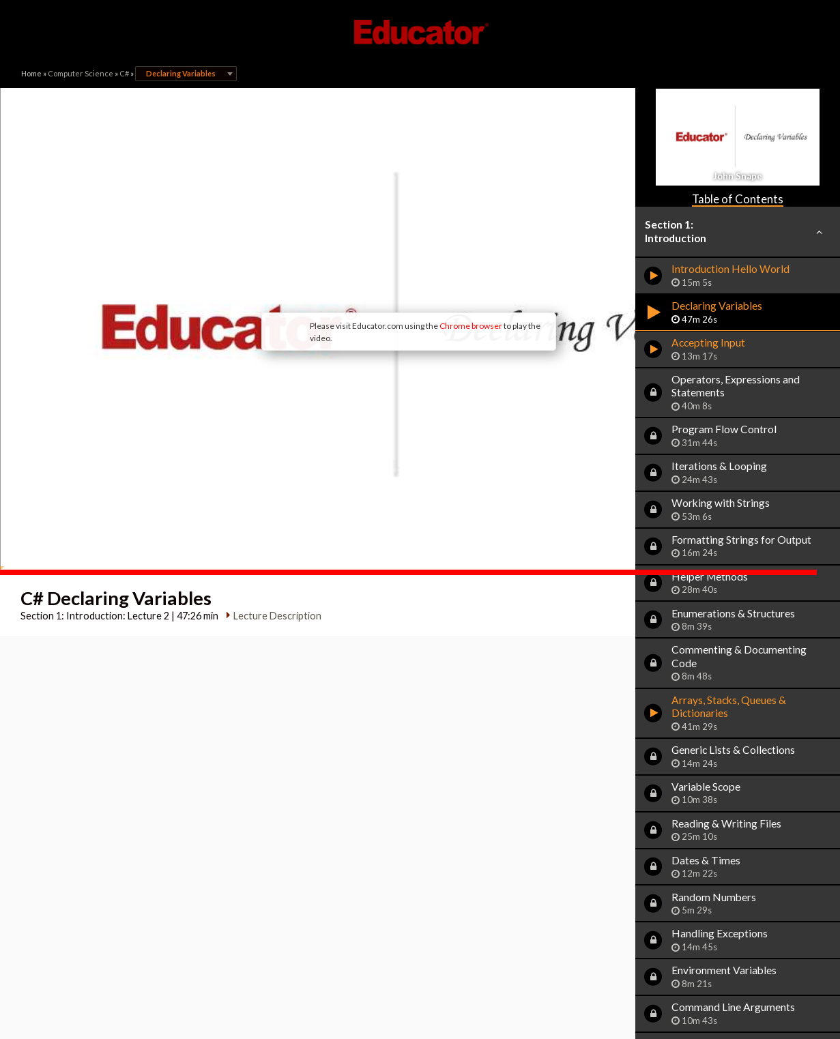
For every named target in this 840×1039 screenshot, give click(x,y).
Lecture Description (273, 508)
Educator (420, 32)
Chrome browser (380, 272)
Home (31, 73)
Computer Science (80, 73)
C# (124, 73)
